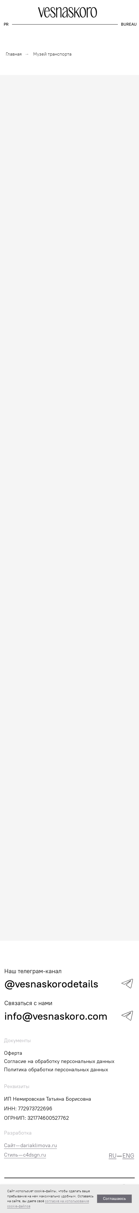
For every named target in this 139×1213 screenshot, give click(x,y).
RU (112, 1155)
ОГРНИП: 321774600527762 (36, 1118)
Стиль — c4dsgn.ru (25, 1155)
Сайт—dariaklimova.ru (30, 1145)
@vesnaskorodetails (51, 983)
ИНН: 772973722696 (28, 1109)
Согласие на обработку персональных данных (59, 1061)
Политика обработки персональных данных (56, 1069)
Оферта (13, 1053)
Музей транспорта (52, 54)
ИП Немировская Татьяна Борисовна (47, 1099)
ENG (128, 1155)
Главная (14, 54)
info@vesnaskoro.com (56, 1016)
